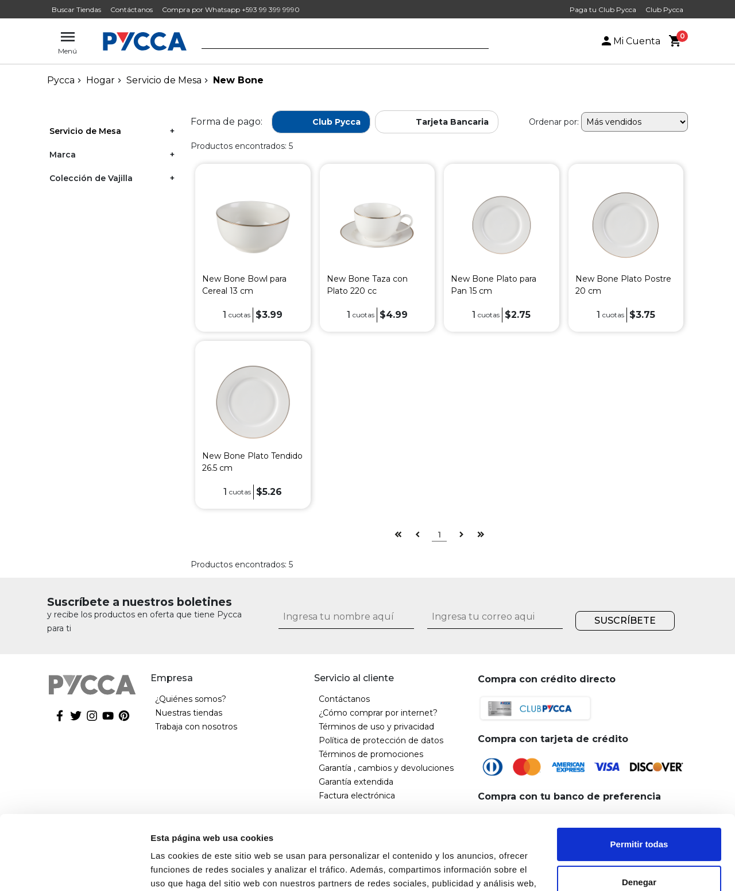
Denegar (639, 807)
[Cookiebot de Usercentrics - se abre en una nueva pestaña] (74, 868)
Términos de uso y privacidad (376, 726)
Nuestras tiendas (188, 713)
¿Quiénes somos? (190, 699)
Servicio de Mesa (164, 80)
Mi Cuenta (629, 41)
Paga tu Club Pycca (603, 9)
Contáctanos (131, 9)
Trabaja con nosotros (196, 726)
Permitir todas (639, 770)
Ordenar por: (554, 122)
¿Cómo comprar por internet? (378, 713)
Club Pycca (664, 9)
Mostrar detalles (184, 868)
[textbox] (336, 42)
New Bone (238, 80)
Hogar (100, 80)
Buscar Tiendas (76, 9)
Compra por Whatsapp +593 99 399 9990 (231, 9)
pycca (61, 80)
